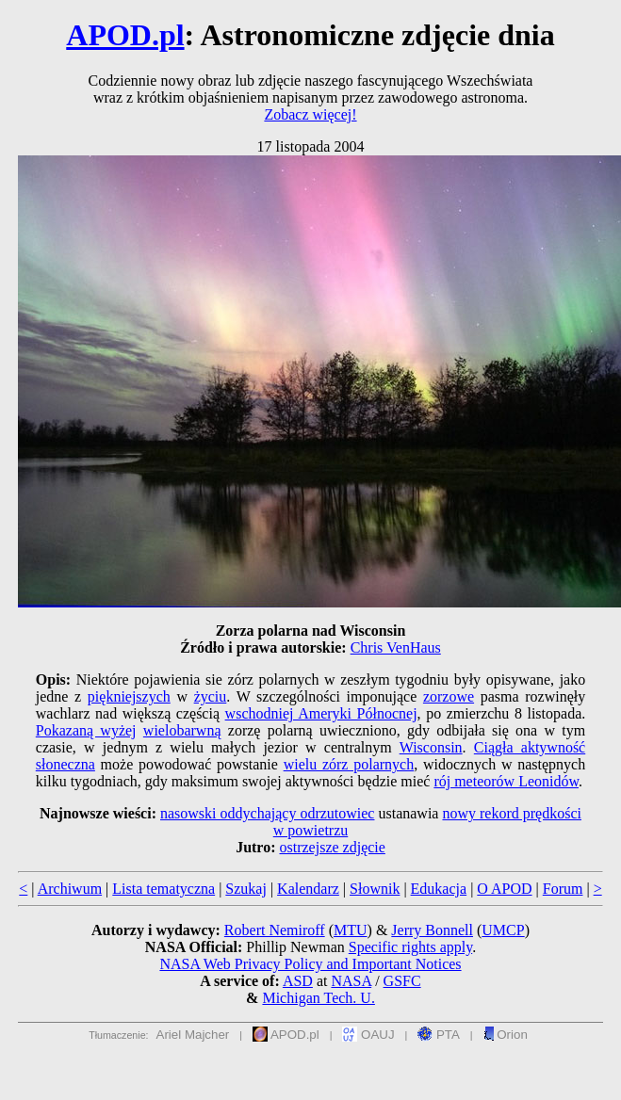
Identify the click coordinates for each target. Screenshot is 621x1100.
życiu (210, 696)
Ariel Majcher (193, 1034)
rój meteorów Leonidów (506, 781)
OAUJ (368, 1034)
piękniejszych (129, 696)
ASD (298, 981)
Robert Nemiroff (274, 930)
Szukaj (246, 889)
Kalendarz (308, 889)
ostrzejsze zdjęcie (332, 847)
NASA (351, 981)
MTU (351, 930)
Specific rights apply (410, 947)
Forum (563, 889)
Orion (505, 1034)
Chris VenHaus (396, 647)
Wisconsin (431, 747)
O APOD (504, 889)
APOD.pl (125, 35)
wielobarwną (182, 730)
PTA (438, 1034)
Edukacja (439, 889)
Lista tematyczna (163, 889)
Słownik (375, 889)
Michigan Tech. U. (318, 998)
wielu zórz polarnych (349, 764)
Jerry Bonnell (432, 930)
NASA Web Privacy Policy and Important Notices (310, 964)
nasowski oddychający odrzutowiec (267, 813)
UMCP (503, 930)
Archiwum (70, 889)
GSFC (402, 981)
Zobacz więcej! (310, 114)
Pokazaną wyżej (86, 730)
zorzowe (448, 696)
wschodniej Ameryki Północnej (321, 713)
